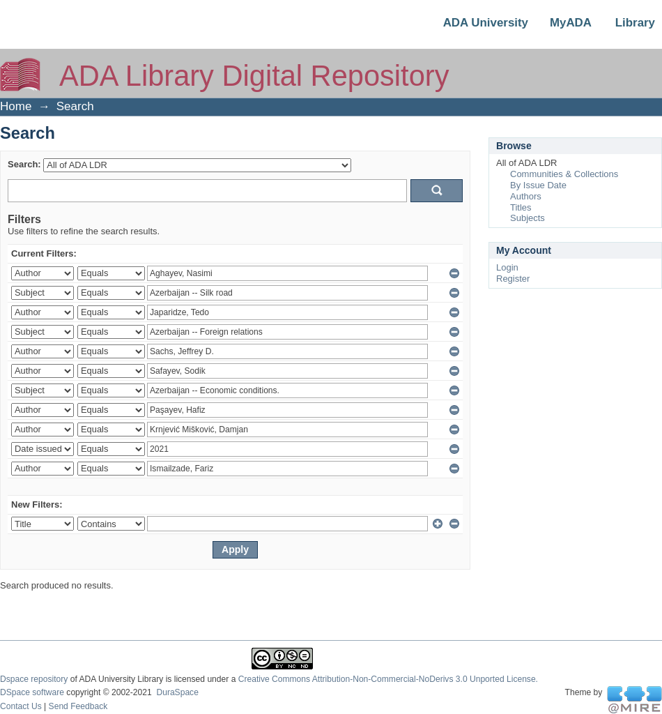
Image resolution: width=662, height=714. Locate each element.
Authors (525, 196)
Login (507, 267)
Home (15, 106)
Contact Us (21, 706)
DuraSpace (177, 692)
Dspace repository (34, 679)
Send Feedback (78, 706)
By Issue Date (538, 185)
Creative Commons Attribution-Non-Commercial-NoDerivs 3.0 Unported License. (388, 679)
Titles (521, 207)
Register (513, 278)
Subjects (527, 218)
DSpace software (32, 692)
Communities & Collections (564, 174)
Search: (24, 164)
